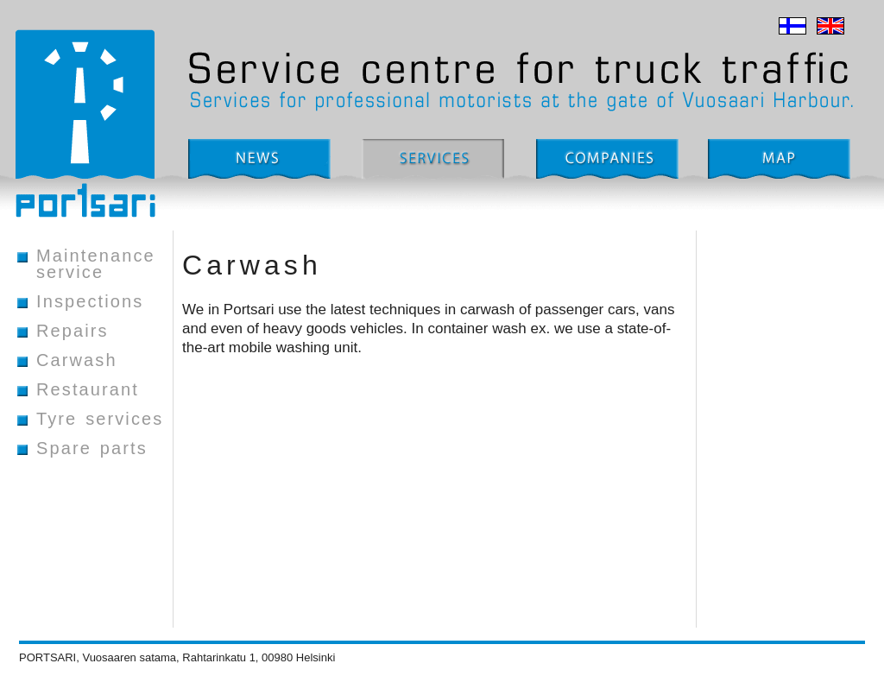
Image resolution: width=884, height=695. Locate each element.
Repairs (72, 331)
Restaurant (87, 390)
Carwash (76, 361)
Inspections (89, 302)
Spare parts (92, 449)
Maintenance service (95, 264)
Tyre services (99, 419)
